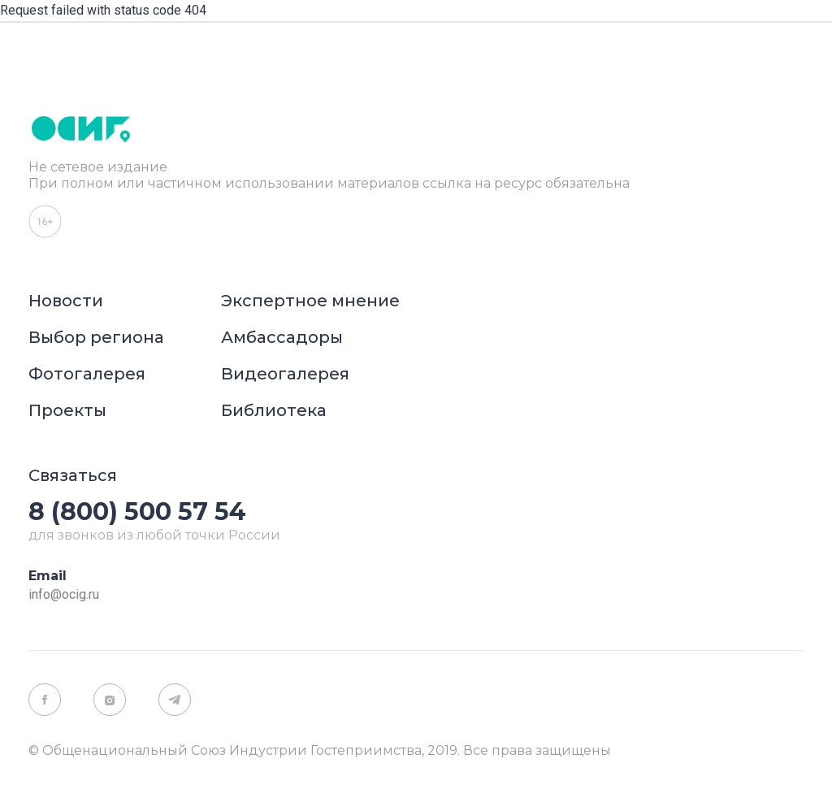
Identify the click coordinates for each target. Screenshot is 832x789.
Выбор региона (96, 337)
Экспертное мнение (310, 300)
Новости (65, 300)
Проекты (67, 410)
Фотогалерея (86, 374)
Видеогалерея (285, 374)
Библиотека (274, 410)
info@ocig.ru (63, 594)
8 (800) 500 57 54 (137, 511)
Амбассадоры (282, 337)
